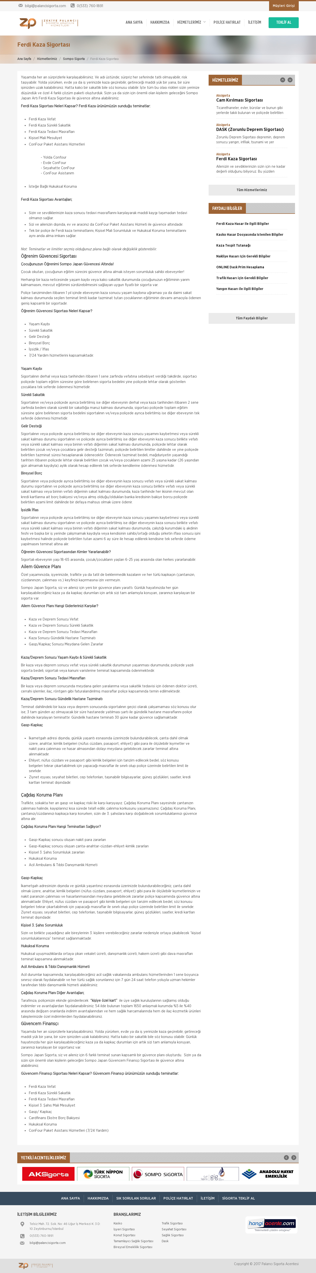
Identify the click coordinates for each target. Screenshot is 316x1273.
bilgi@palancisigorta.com (48, 1243)
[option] (252, 106)
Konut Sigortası (124, 1235)
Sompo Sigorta (74, 59)
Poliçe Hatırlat (226, 23)
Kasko (118, 1223)
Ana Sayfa (24, 59)
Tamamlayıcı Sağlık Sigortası (133, 1241)
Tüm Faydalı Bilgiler (252, 318)
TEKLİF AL (283, 23)
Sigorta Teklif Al (238, 1198)
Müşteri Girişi (284, 6)
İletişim (254, 23)
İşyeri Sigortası (124, 1229)
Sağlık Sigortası (173, 1235)
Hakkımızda (159, 23)
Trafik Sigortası (172, 1223)
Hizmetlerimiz (47, 59)
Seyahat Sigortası (174, 1229)
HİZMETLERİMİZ (191, 22)
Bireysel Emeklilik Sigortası (133, 1247)
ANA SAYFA (133, 23)
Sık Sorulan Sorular (136, 1198)
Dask (165, 1241)
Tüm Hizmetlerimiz (252, 190)
